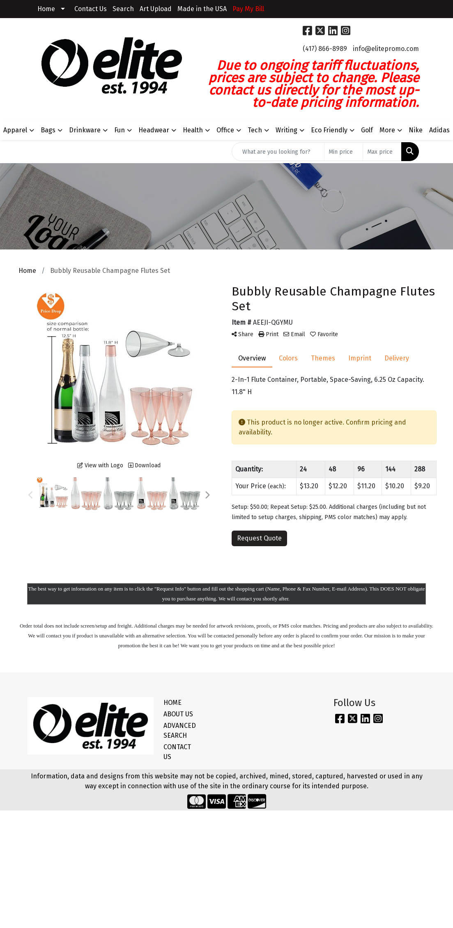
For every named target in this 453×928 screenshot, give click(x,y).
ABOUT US (178, 714)
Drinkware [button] (85, 130)
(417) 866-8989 (325, 49)
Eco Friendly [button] (329, 130)
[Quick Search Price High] (382, 151)
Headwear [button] (153, 130)
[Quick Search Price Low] (343, 151)
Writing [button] (286, 130)
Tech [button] (255, 130)
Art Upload (156, 9)
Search (123, 9)
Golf (367, 130)
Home (46, 9)
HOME (172, 702)
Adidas (439, 130)
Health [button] (193, 130)
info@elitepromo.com (386, 49)
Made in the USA (202, 9)
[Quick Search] (278, 151)
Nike (416, 130)
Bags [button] (48, 130)
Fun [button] (119, 130)
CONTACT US (177, 752)
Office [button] (225, 130)
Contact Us (90, 9)
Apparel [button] (15, 130)
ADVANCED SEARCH (179, 730)
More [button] (387, 130)
